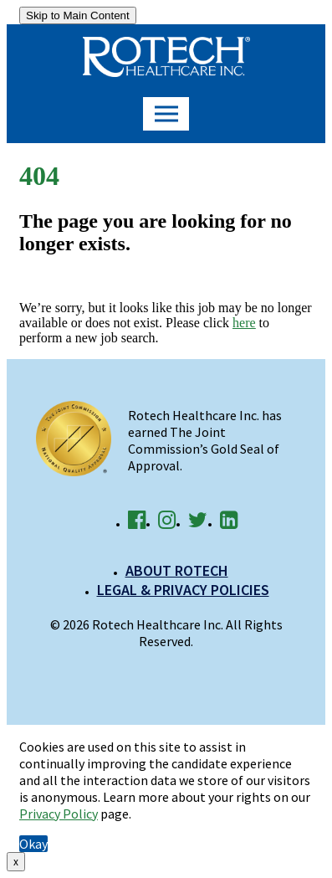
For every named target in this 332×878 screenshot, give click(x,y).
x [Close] (15, 862)
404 (39, 176)
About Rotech (176, 570)
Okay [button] (33, 843)
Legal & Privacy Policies (183, 589)
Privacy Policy (58, 813)
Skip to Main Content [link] (78, 15)
